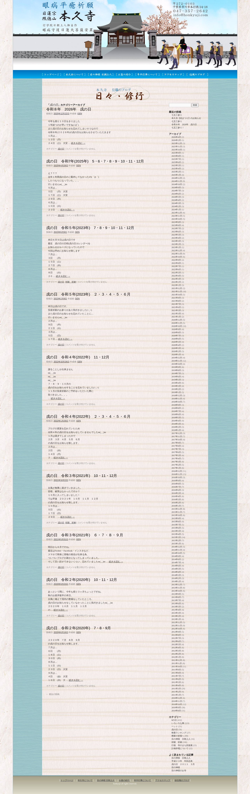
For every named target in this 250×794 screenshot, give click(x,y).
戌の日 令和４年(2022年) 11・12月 (77, 357)
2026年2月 (176, 140)
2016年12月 (177, 471)
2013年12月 (177, 584)
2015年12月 (177, 509)
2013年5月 (176, 606)
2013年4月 (176, 610)
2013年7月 (176, 600)
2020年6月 (176, 339)
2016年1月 (176, 506)
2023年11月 (177, 216)
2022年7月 (176, 266)
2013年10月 (177, 591)
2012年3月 (176, 651)
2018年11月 (177, 398)
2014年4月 (176, 572)
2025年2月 (176, 172)
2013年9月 (176, 594)
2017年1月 (176, 468)
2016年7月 (176, 487)
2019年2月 (176, 389)
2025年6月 (176, 162)
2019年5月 (176, 380)
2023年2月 (176, 244)
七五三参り (177, 115)
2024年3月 (176, 203)
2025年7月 (176, 159)
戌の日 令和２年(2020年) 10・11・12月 (81, 580)
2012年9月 (176, 632)
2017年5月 (176, 455)
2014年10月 (177, 553)
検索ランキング (179, 732)
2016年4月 (176, 496)
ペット (175, 726)
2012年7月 (176, 638)
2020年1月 (176, 354)
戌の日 (61, 149)
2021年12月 (177, 288)
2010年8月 (176, 710)
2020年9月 (176, 329)
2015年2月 (176, 540)
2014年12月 (177, 547)
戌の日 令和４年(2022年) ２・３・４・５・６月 (88, 416)
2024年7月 (176, 190)
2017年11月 (177, 436)
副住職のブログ (182, 780)
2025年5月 (176, 165)
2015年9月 (176, 518)
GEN (79, 113)
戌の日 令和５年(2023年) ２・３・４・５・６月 (90, 294)
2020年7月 (176, 335)
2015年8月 (176, 521)
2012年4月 (176, 647)
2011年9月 (176, 669)
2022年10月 (177, 257)
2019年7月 (176, 373)
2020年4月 (176, 345)
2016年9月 (176, 480)
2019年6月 (176, 376)
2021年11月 (177, 291)
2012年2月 (176, 654)
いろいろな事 (178, 723)
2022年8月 (176, 263)
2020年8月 (176, 332)
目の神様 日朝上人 (181, 739)
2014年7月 (176, 562)
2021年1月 (176, 316)
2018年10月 (177, 402)
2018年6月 (176, 414)
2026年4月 (176, 137)
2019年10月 (177, 364)
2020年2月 (176, 351)
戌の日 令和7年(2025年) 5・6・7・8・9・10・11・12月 (95, 161)
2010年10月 (177, 704)
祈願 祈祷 (70, 282)
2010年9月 (176, 707)
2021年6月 (176, 307)
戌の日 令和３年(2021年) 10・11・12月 (81, 476)
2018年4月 (176, 420)
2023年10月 (177, 219)
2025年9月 (176, 153)
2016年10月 (177, 477)
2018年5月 (176, 417)
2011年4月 (176, 685)
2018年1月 (176, 430)
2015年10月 (177, 515)
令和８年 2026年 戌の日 (68, 109)
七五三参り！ (178, 127)
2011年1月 (176, 695)
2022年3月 (176, 279)
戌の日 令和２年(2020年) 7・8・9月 (78, 628)
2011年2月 (176, 692)
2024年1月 (176, 209)
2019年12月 (177, 357)
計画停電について (180, 748)
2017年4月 (176, 458)
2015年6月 (176, 528)
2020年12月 (177, 320)
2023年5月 (176, 235)
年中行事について (142, 780)
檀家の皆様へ (178, 736)
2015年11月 (177, 512)
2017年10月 (177, 439)
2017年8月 (176, 446)
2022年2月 (176, 282)
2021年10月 (177, 294)
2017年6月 (176, 452)
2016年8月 (176, 484)
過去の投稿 (52, 694)
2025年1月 (176, 175)
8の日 (174, 720)
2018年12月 (177, 395)
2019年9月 (176, 367)
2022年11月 (177, 253)
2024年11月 (177, 181)
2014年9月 (176, 556)
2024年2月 (176, 206)
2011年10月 (177, 666)
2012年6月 (176, 641)
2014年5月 (176, 569)
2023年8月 (176, 225)
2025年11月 (177, 146)
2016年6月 (176, 490)
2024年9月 (176, 187)
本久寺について (85, 780)
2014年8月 (176, 559)
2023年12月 (177, 212)
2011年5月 (176, 682)
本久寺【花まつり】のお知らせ (186, 118)
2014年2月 (176, 578)
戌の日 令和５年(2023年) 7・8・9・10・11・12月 (90, 228)
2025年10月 (177, 149)
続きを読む (78, 143)
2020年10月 (177, 326)
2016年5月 (176, 493)
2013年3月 (176, 613)
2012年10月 (177, 628)
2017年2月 (176, 465)
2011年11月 (177, 663)
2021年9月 (176, 298)
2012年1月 (176, 657)
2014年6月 (176, 565)
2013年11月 (177, 588)
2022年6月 (176, 269)
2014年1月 (176, 581)
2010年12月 (177, 698)
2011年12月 (177, 660)
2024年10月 (177, 184)
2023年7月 (176, 228)
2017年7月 (176, 449)
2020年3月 (176, 348)
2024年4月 (176, 200)
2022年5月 (176, 272)
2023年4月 (176, 238)
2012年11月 (177, 625)
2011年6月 (176, 679)
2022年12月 (177, 250)
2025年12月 (177, 143)
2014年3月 (176, 575)
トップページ (67, 780)
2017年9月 (176, 443)
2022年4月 (176, 276)
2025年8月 (176, 156)
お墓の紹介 (124, 780)
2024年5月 (176, 197)
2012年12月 (177, 622)
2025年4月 (176, 168)
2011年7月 (176, 676)
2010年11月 (177, 701)
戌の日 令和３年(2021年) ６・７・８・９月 (84, 535)
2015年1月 (176, 543)
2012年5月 (176, 644)
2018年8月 (176, 408)
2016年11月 (177, 474)
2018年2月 (176, 427)
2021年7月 (176, 304)
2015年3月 (176, 537)
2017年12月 (177, 433)
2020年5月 (176, 342)
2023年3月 (176, 241)
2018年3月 (176, 424)
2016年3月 (176, 499)
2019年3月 (176, 386)
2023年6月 (176, 231)
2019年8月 (176, 370)
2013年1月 (176, 619)
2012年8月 (176, 635)
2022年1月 (176, 285)
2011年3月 (176, 688)
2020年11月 (177, 323)
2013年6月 (176, 603)
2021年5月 (176, 310)
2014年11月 (177, 550)
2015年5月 (176, 531)
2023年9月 (176, 222)
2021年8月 (176, 301)
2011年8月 (176, 673)
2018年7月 (176, 411)
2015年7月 (176, 524)
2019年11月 (177, 361)
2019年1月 (176, 392)
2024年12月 (177, 178)
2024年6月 (176, 194)
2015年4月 (176, 534)
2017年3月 (176, 461)
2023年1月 (176, 247)
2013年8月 (176, 597)
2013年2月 (176, 616)
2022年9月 (176, 260)
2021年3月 (176, 313)
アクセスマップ (163, 780)
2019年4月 (176, 383)
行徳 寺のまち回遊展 (182, 745)
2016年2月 (176, 502)
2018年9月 (176, 405)
